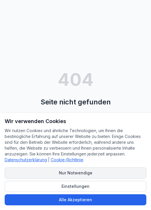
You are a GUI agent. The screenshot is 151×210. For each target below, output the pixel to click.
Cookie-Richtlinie (67, 159)
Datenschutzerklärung (26, 159)
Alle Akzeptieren (75, 199)
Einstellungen (75, 186)
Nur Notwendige (75, 172)
